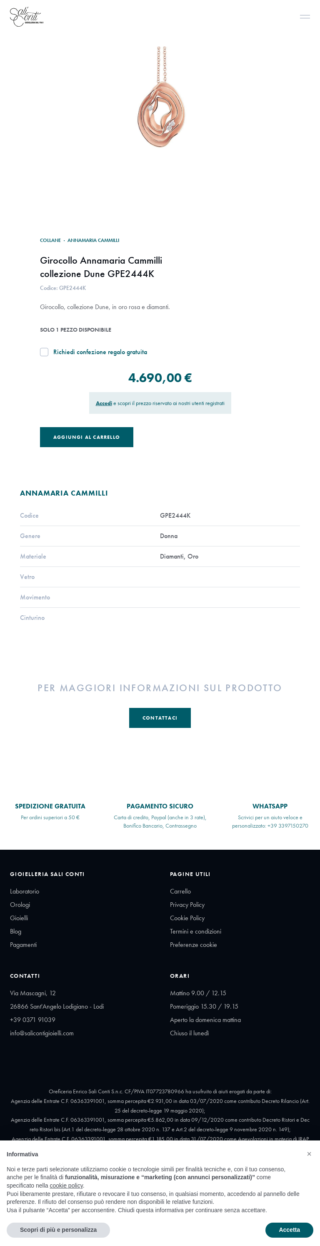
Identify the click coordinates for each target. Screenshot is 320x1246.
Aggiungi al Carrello (86, 437)
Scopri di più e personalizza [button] (58, 1229)
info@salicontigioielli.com (42, 1033)
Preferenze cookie (193, 944)
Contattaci (160, 718)
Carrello (180, 891)
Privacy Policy (187, 904)
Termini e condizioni (195, 931)
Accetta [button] (289, 1229)
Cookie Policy (187, 918)
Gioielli (19, 918)
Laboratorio (24, 891)
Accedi (104, 403)
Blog (15, 931)
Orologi (20, 904)
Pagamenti (23, 944)
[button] (309, 1153)
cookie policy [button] (66, 1185)
